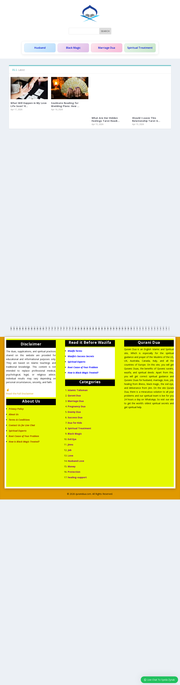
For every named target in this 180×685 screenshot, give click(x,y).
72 (52, 331)
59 (14, 331)
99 (131, 331)
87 (96, 331)
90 (104, 331)
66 (34, 331)
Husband (40, 48)
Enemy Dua (74, 411)
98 (128, 331)
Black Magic (73, 48)
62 (22, 331)
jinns (70, 444)
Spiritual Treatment (140, 48)
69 (43, 331)
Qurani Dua (74, 395)
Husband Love (76, 460)
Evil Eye (72, 439)
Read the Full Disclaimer (20, 393)
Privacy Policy (16, 408)
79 (72, 331)
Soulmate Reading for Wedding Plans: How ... (65, 105)
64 (28, 331)
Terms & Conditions (19, 419)
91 (107, 331)
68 (40, 331)
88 (99, 331)
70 (46, 331)
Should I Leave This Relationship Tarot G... (146, 119)
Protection (74, 471)
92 (110, 331)
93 (113, 331)
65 (31, 331)
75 (61, 331)
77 (66, 331)
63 (25, 331)
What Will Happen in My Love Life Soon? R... (29, 105)
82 (81, 331)
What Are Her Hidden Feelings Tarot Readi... (106, 119)
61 (20, 331)
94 (116, 331)
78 (69, 331)
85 (90, 331)
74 (58, 331)
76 (63, 331)
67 (37, 331)
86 (93, 331)
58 (11, 331)
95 (119, 331)
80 (75, 331)
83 (84, 331)
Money (72, 466)
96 (122, 331)
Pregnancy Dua (76, 406)
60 (17, 331)
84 (87, 331)
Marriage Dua (106, 48)
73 (55, 331)
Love (70, 455)
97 (125, 331)
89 (102, 331)
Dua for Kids (75, 422)
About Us (14, 414)
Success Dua (75, 417)
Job (69, 450)
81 (78, 331)
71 (49, 331)
